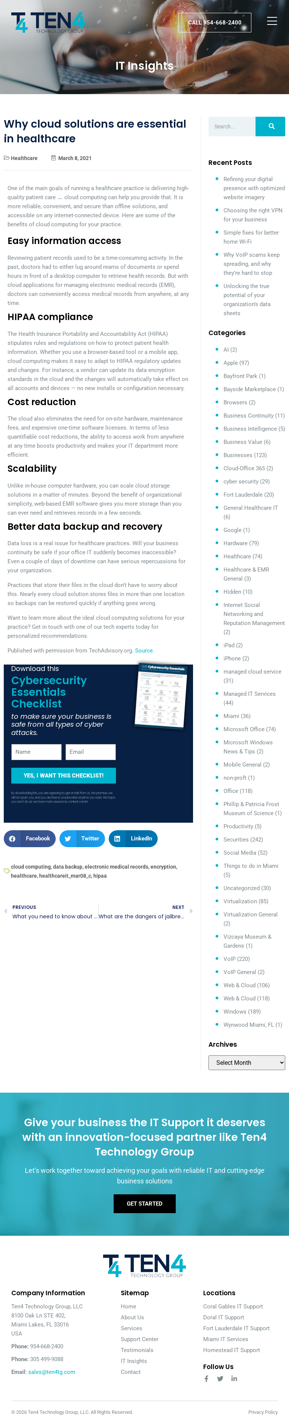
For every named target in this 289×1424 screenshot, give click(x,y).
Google (233, 530)
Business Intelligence (250, 428)
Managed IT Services (250, 694)
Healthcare (24, 158)
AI (226, 349)
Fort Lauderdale (243, 494)
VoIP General (240, 972)
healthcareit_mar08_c (65, 876)
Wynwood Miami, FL (249, 1024)
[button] (30, 838)
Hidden (232, 592)
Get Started (145, 1203)
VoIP (230, 959)
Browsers (235, 402)
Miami (231, 716)
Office (231, 791)
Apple (231, 363)
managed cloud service (252, 671)
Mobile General (243, 764)
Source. (144, 650)
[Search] (270, 126)
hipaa (100, 876)
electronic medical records (116, 867)
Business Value (243, 442)
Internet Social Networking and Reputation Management (254, 614)
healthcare (24, 876)
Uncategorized (242, 888)
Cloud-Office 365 (244, 468)
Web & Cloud (240, 985)
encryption (163, 867)
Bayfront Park (240, 376)
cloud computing (31, 867)
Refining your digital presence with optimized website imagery (254, 188)
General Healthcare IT (251, 508)
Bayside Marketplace (250, 389)
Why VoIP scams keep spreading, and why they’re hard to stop (252, 264)
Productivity (238, 826)
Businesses (238, 455)
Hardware (236, 543)
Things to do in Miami (251, 866)
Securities (236, 839)
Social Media (240, 852)
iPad (229, 645)
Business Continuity (249, 415)
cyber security (241, 481)
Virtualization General (251, 914)
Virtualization (240, 901)
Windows (235, 1011)
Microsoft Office (244, 729)
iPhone (232, 658)
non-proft (235, 778)
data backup (67, 867)
